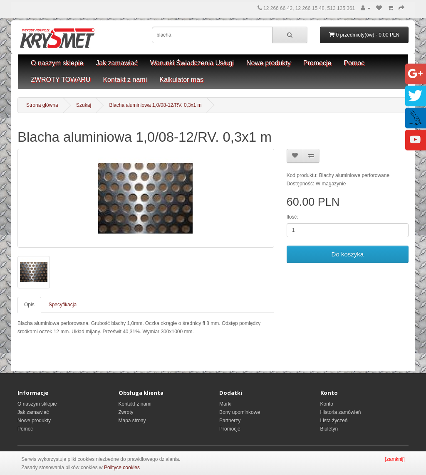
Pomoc (354, 62)
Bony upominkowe (239, 412)
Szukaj (83, 105)
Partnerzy (229, 420)
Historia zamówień (340, 412)
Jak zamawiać (116, 62)
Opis (29, 305)
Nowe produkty (268, 62)
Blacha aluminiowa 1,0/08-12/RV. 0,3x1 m (155, 105)
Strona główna (42, 105)
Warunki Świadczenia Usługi (192, 62)
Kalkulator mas (181, 79)
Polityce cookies (122, 467)
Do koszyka (348, 254)
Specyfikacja (63, 305)
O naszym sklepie (57, 62)
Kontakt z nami (125, 79)
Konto (326, 404)
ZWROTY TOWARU (60, 79)
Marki (225, 404)
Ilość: (292, 217)
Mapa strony (132, 420)
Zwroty (126, 412)
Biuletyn (329, 429)
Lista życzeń (334, 420)
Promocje (317, 62)
